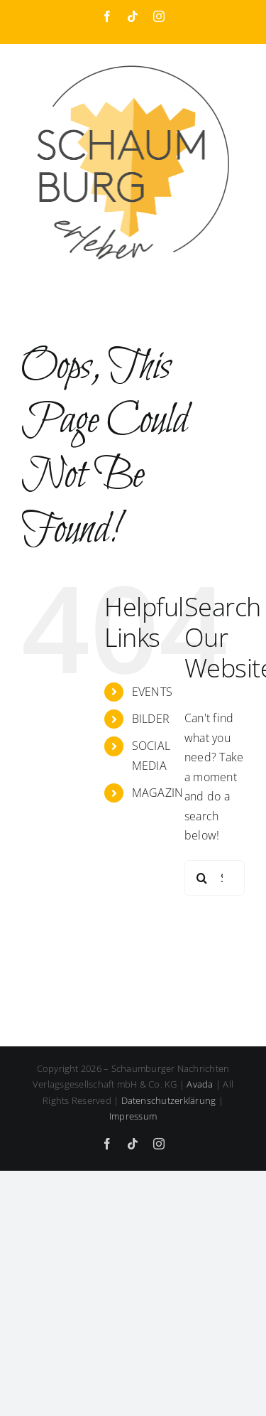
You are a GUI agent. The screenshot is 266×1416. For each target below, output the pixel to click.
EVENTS (152, 691)
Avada (200, 1084)
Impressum (133, 1116)
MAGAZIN (158, 792)
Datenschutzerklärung (168, 1100)
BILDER (151, 718)
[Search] (202, 878)
